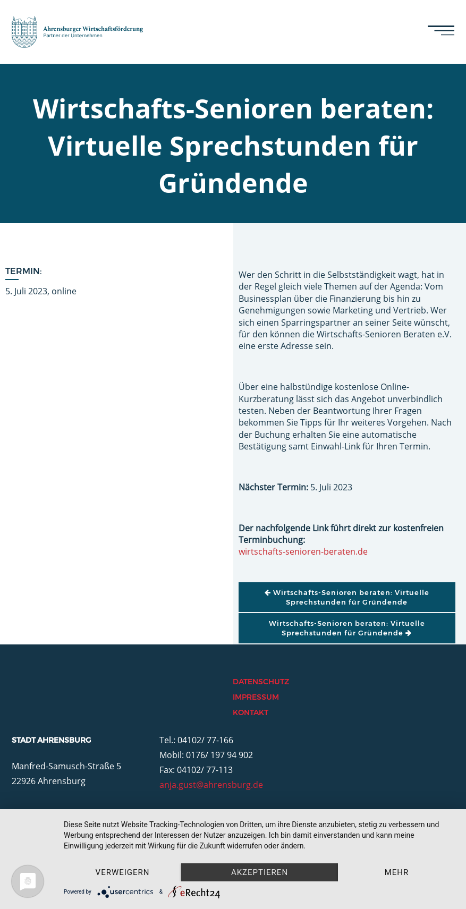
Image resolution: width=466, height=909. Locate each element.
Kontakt (250, 712)
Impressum (256, 697)
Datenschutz (261, 681)
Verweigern (123, 872)
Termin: (23, 271)
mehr (397, 872)
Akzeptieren (259, 872)
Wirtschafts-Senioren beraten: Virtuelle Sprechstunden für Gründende (347, 597)
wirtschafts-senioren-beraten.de (303, 551)
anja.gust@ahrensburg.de (211, 785)
